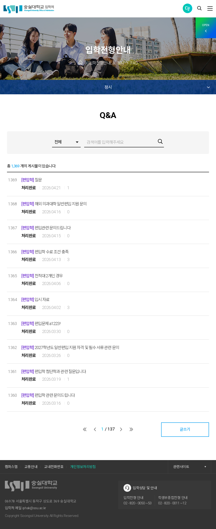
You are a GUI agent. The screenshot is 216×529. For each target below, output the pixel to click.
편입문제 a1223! (41, 324)
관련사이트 (189, 466)
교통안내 (30, 466)
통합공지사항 (187, 8)
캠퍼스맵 (11, 466)
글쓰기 (185, 429)
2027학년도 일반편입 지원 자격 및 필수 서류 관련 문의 (71, 348)
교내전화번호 (53, 466)
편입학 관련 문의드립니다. (48, 395)
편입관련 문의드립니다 (46, 228)
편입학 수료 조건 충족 (45, 252)
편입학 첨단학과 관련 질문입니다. (54, 372)
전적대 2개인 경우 (42, 276)
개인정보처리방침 (83, 466)
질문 (31, 180)
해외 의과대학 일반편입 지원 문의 (54, 204)
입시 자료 (35, 300)
